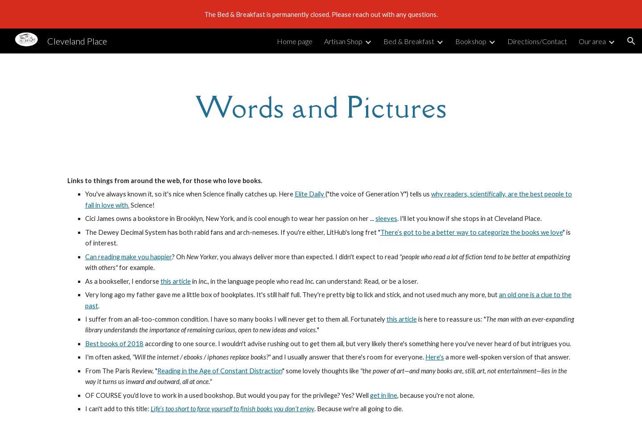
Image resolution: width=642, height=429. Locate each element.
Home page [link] (295, 41)
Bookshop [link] (470, 41)
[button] (631, 41)
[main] (321, 107)
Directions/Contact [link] (537, 41)
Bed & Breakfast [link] (408, 41)
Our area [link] (592, 41)
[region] (321, 14)
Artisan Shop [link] (343, 41)
